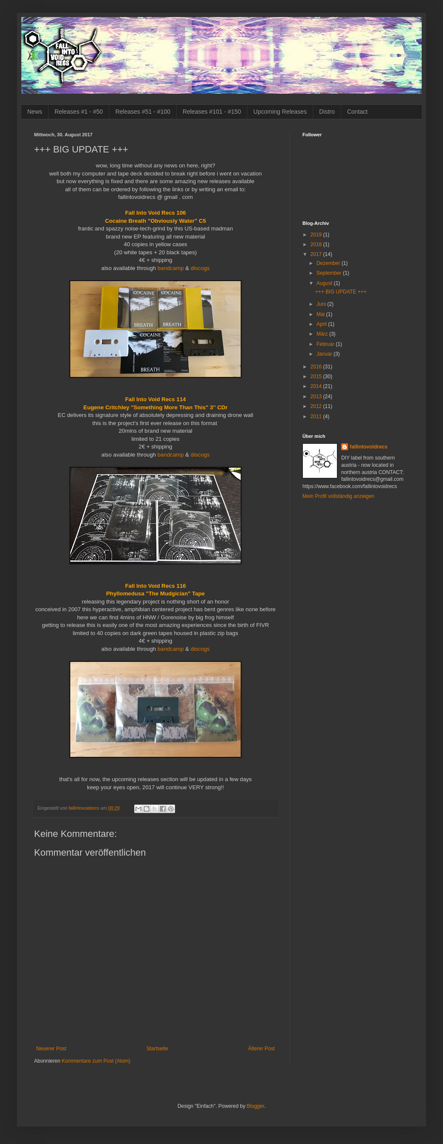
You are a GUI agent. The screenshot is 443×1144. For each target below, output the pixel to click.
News (34, 111)
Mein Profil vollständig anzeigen (338, 496)
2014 (317, 386)
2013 (317, 397)
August (325, 283)
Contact (357, 111)
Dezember (329, 263)
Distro (327, 111)
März (322, 334)
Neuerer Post (51, 1049)
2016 (317, 367)
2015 (317, 376)
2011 (317, 417)
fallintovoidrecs (369, 447)
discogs (200, 268)
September (329, 273)
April (322, 324)
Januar (325, 354)
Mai (321, 314)
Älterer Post (261, 1049)
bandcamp (171, 268)
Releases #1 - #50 (79, 111)
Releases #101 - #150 (212, 111)
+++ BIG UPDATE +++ (341, 292)
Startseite (157, 1049)
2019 (317, 235)
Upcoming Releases (280, 111)
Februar (326, 344)
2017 (317, 254)
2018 (317, 244)
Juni (321, 304)
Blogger (255, 1106)
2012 (317, 406)
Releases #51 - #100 (142, 111)
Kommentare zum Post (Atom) (96, 1061)
